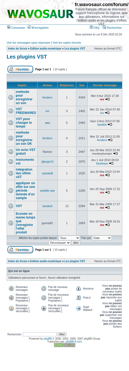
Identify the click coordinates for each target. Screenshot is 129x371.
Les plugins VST (74, 48)
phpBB (48, 338)
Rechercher (112, 27)
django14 (47, 161)
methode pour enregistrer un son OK (24, 138)
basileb (102, 124)
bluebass (102, 163)
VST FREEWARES (26, 111)
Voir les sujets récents (67, 42)
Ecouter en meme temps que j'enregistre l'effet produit (25, 223)
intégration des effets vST (24, 173)
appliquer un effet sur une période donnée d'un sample (25, 190)
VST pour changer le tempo (24, 122)
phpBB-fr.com (74, 341)
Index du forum (17, 48)
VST (19, 206)
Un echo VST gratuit (26, 151)
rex (102, 99)
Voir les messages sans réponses (28, 42)
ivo (47, 111)
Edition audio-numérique (45, 48)
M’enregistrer (38, 27)
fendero (47, 97)
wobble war (47, 190)
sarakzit (47, 206)
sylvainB (47, 173)
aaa (47, 122)
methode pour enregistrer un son (24, 97)
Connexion (16, 27)
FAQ (94, 27)
